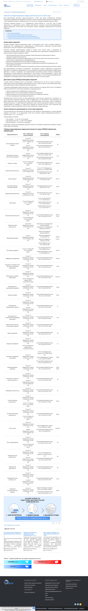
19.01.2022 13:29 (57, 11)
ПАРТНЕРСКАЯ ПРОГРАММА (41, 608)
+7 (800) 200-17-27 (11, 1)
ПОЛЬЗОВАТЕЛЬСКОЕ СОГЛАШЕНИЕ (70, 608)
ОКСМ (46, 595)
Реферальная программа (71, 586)
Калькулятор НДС (49, 597)
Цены (45, 5)
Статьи (60, 5)
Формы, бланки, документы (73, 123)
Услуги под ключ (52, 5)
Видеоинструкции (70, 115)
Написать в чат (39, 1)
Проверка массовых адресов (51, 585)
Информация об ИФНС (50, 589)
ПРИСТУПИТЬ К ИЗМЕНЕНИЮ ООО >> (32, 518)
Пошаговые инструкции (72, 121)
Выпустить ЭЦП (69, 588)
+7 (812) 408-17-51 (27, 1)
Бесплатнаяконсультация (30, 5)
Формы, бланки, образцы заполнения (32, 583)
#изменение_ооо (11, 525)
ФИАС (46, 593)
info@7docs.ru (51, 1)
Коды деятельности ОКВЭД (51, 587)
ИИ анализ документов (29, 592)
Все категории (69, 77)
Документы (38, 5)
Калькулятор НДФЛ (49, 599)
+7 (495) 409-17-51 (19, 1)
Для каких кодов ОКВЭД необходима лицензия (20, 34)
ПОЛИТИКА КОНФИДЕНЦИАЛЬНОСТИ (55, 608)
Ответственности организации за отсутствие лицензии (22, 36)
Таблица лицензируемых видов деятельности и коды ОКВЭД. (24, 38)
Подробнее (28, 610)
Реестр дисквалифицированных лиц (53, 591)
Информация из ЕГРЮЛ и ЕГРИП (52, 583)
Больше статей (75, 72)
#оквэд (18, 525)
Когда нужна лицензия (14, 33)
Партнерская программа (71, 584)
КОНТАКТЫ (82, 608)
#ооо (5, 525)
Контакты (66, 5)
